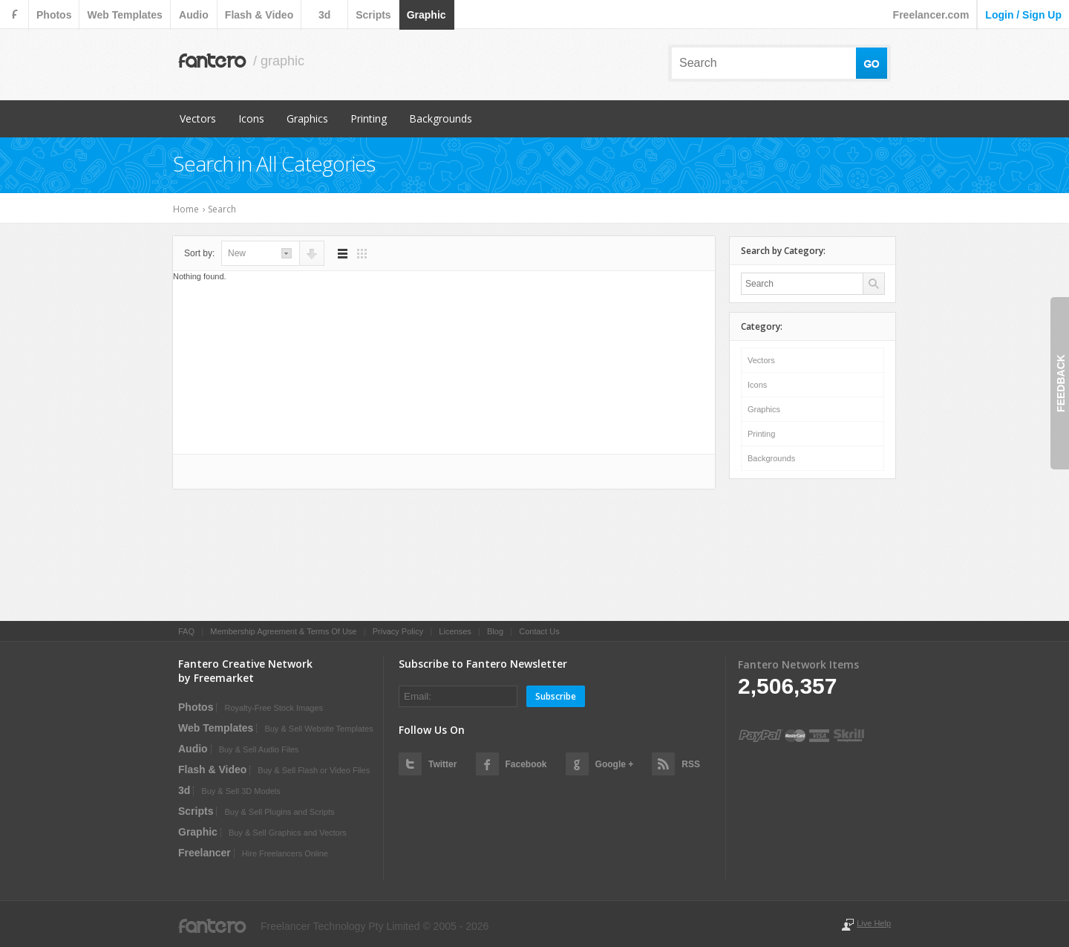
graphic (426, 15)
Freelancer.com (931, 15)
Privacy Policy (398, 631)
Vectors (198, 118)
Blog (495, 631)
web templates (124, 15)
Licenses (455, 631)
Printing (368, 118)
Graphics (307, 118)
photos (53, 15)
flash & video (259, 15)
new (237, 253)
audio (194, 15)
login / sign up (1023, 15)
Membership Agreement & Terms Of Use (283, 631)
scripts (373, 15)
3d (324, 15)
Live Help (874, 923)
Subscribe (555, 696)
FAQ (186, 631)
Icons (251, 118)
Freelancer (204, 853)
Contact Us (539, 631)
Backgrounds (440, 118)
